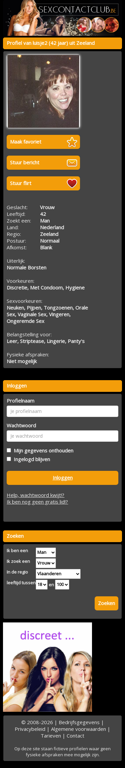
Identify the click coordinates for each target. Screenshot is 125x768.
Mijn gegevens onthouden (42, 450)
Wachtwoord (21, 425)
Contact (75, 735)
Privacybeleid (30, 729)
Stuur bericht (24, 162)
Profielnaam (20, 400)
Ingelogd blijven (30, 459)
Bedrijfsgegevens (79, 722)
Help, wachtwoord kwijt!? (35, 495)
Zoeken (106, 603)
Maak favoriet (25, 141)
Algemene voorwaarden (78, 729)
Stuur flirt (20, 183)
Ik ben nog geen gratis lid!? (37, 501)
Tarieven (51, 735)
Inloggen (63, 477)
